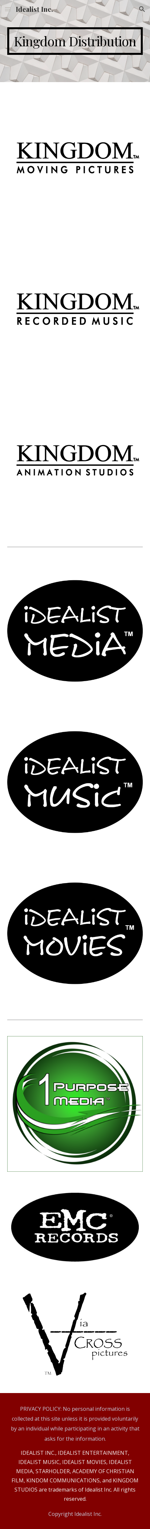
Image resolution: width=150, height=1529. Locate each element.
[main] (75, 41)
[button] (8, 9)
